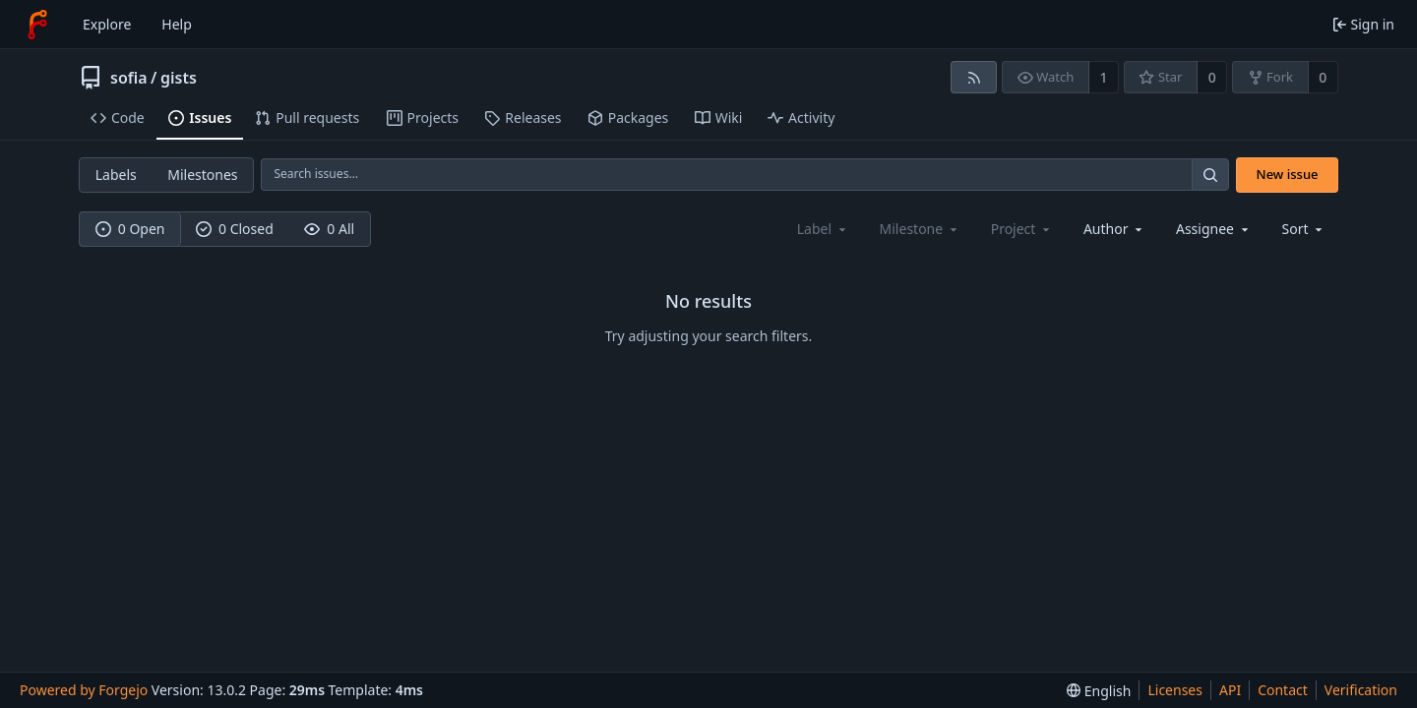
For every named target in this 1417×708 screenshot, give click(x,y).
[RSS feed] (974, 77)
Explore (107, 24)
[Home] (37, 24)
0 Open (130, 228)
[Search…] (1210, 174)
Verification (1361, 689)
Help (176, 24)
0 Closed (235, 228)
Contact (1283, 689)
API (1230, 689)
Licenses (1174, 689)
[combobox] (1114, 228)
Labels (116, 174)
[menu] (1304, 228)
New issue (1288, 174)
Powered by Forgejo (84, 689)
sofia (129, 78)
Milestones (202, 174)
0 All (329, 228)
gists (178, 78)
